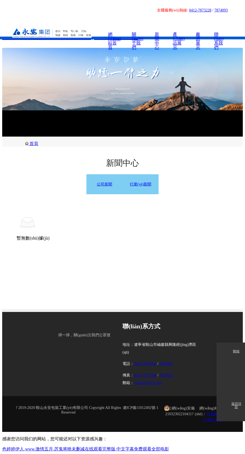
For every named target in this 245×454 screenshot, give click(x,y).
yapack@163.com (148, 383)
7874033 (166, 375)
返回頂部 (236, 405)
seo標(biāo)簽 (213, 419)
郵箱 (236, 351)
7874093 (221, 10)
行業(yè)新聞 (140, 184)
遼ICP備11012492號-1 (141, 407)
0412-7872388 (145, 375)
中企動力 (214, 414)
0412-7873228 (200, 10)
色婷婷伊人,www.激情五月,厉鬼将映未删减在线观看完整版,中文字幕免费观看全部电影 (85, 448)
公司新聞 (104, 184)
